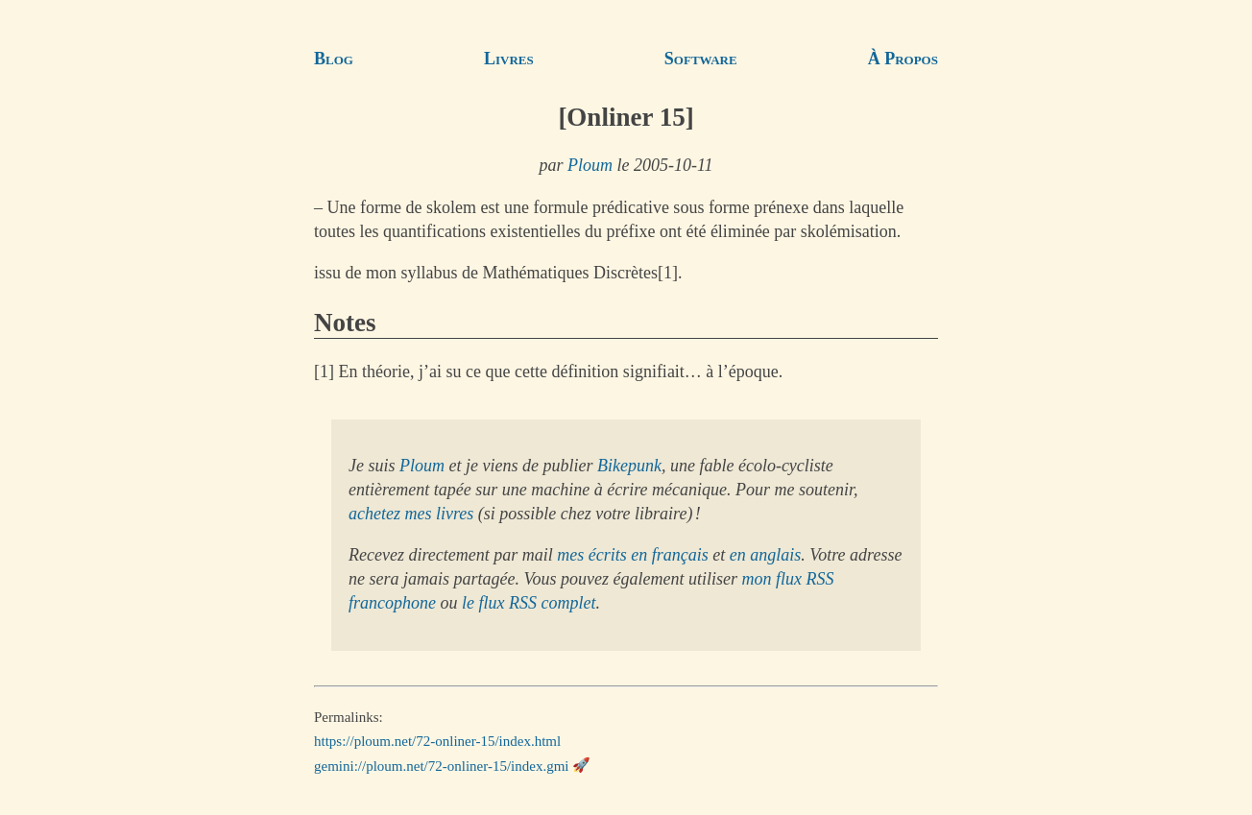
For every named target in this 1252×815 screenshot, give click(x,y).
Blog (333, 58)
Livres (509, 58)
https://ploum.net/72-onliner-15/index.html (437, 741)
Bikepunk (629, 465)
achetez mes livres (411, 513)
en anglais (766, 554)
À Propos (903, 58)
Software (700, 58)
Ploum (590, 165)
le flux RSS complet (528, 602)
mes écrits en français (632, 554)
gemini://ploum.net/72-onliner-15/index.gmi (441, 765)
